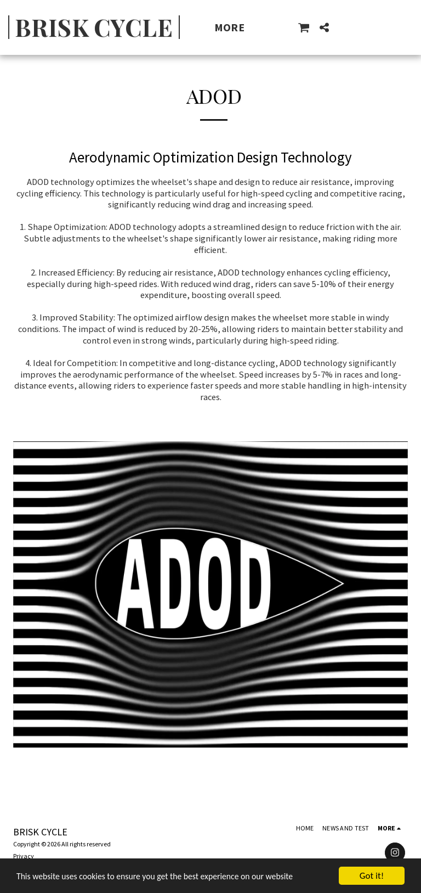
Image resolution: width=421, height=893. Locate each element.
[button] (304, 27)
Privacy (23, 856)
